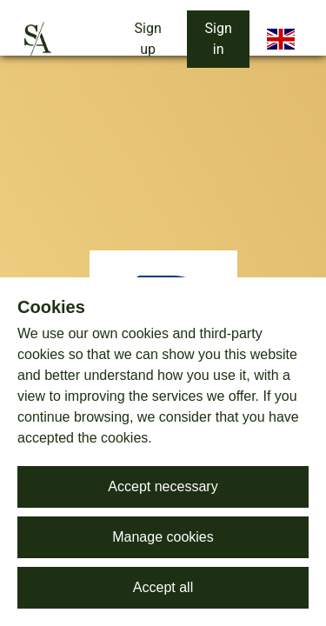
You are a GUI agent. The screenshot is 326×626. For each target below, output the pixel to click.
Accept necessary (162, 486)
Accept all (163, 587)
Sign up (148, 38)
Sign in (218, 38)
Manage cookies (163, 536)
